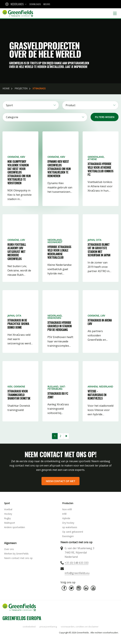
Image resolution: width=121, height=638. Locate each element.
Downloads (35, 4)
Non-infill (67, 509)
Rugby (7, 518)
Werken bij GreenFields (16, 553)
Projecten (21, 88)
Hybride (66, 518)
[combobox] (15, 4)
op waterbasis (69, 527)
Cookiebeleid (29, 626)
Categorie (12, 117)
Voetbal (8, 509)
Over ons (9, 549)
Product (70, 105)
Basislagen (68, 536)
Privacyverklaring (48, 626)
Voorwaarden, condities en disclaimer (80, 626)
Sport (9, 105)
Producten (67, 503)
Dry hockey (68, 522)
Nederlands (17, 4)
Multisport (9, 522)
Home (5, 88)
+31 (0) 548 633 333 (76, 563)
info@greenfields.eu (77, 573)
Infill (64, 513)
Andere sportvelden (14, 527)
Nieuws (46, 4)
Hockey (8, 513)
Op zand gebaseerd (72, 531)
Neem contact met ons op (18, 558)
